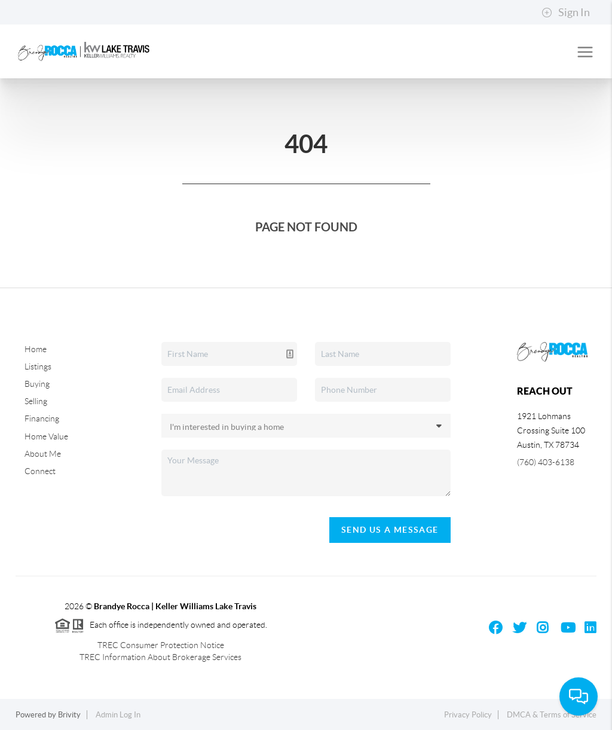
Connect (40, 471)
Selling (36, 401)
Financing (42, 418)
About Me (43, 454)
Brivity (69, 714)
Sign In (565, 13)
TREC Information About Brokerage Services (160, 657)
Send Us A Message (390, 529)
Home (36, 349)
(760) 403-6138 (545, 462)
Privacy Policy (468, 714)
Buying (37, 384)
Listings (38, 366)
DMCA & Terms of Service (551, 714)
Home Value (46, 436)
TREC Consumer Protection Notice (160, 645)
